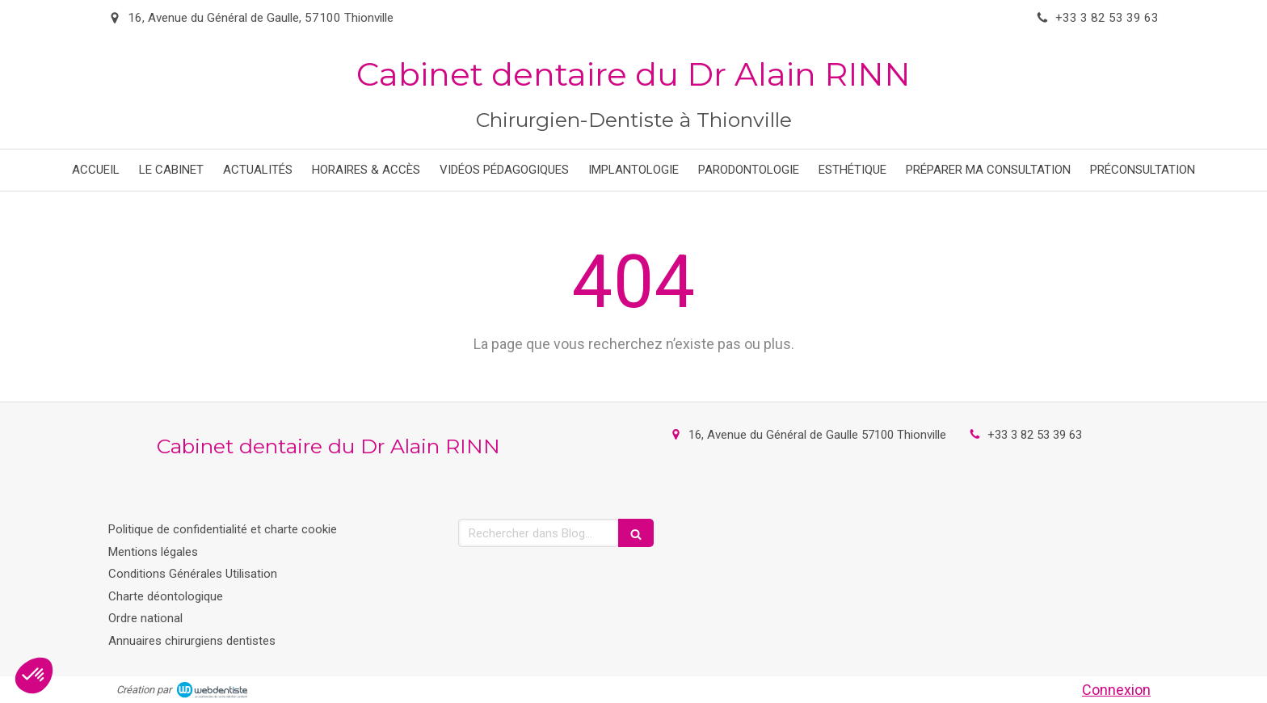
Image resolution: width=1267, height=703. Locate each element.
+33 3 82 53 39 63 (1034, 434)
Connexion (1116, 689)
